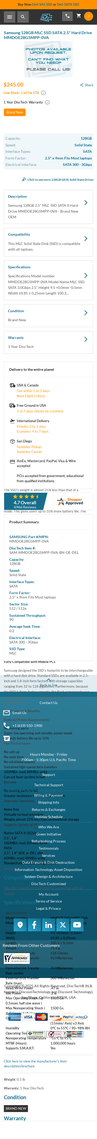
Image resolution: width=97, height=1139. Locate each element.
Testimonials (49, 848)
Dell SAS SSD (42, 4)
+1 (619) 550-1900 (27, 725)
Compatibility (48, 242)
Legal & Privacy (48, 908)
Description (48, 207)
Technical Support (48, 785)
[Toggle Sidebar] (9, 17)
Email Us (19, 712)
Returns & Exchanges (48, 809)
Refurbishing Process (49, 841)
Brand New (14, 112)
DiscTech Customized (48, 883)
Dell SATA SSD (68, 4)
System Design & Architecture (49, 876)
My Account (48, 894)
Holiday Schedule (49, 816)
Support (48, 774)
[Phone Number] (67, 16)
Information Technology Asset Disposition (48, 869)
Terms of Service (48, 901)
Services (48, 855)
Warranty (48, 342)
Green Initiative (48, 834)
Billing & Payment (48, 795)
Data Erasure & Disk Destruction (48, 862)
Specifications (48, 280)
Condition (48, 316)
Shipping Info (48, 802)
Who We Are (48, 827)
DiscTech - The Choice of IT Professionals (46, 17)
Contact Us (48, 702)
